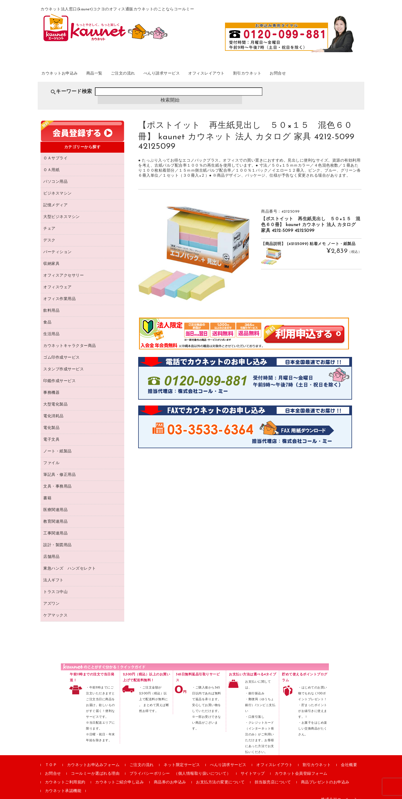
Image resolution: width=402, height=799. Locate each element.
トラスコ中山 (55, 586)
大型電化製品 (55, 398)
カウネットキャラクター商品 (69, 339)
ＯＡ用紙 (51, 164)
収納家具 (51, 257)
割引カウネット (294, 75)
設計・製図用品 (57, 539)
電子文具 (51, 433)
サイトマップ (253, 767)
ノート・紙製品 (57, 445)
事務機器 (51, 386)
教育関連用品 (55, 515)
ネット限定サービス (182, 759)
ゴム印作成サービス (61, 351)
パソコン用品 (55, 175)
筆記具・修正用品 (59, 468)
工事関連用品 (55, 527)
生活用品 (51, 328)
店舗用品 (51, 550)
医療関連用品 (55, 504)
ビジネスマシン (57, 187)
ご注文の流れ (144, 75)
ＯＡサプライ (55, 152)
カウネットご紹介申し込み (119, 776)
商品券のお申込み (170, 776)
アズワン (51, 597)
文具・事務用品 (57, 480)
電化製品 (51, 421)
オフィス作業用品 (59, 293)
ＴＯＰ (51, 759)
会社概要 (349, 759)
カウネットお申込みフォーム (93, 759)
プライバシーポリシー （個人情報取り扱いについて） (180, 767)
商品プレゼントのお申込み (325, 776)
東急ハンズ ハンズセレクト (69, 562)
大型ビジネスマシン (61, 210)
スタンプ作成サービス (63, 363)
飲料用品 (51, 304)
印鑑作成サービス (59, 375)
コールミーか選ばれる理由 (95, 767)
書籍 (47, 492)
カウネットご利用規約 (65, 776)
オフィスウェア (57, 281)
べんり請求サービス (191, 75)
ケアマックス (55, 609)
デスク (49, 234)
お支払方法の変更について (220, 776)
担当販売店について (273, 776)
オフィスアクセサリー (63, 269)
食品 (47, 316)
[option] (194, 247)
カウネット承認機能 (63, 785)
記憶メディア (55, 199)
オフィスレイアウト (245, 75)
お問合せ (331, 75)
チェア (49, 222)
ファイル (51, 457)
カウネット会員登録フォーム (301, 767)
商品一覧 (109, 75)
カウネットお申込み (67, 75)
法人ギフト (53, 574)
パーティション (57, 246)
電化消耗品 (53, 410)
